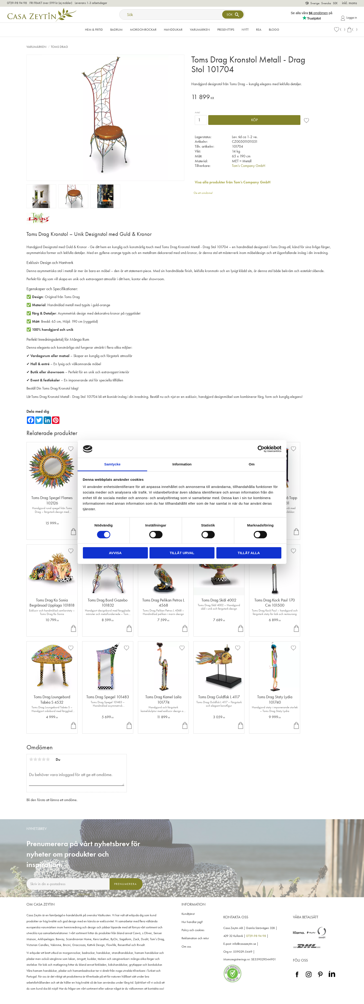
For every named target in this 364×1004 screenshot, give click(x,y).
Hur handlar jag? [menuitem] (192, 922)
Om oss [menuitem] (186, 947)
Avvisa (115, 553)
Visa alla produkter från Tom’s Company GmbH (232, 182)
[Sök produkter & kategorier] (171, 14)
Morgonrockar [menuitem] (143, 29)
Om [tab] (251, 464)
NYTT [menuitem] (245, 29)
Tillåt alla (249, 553)
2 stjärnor (35, 759)
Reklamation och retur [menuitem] (195, 938)
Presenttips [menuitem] (225, 29)
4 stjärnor (44, 759)
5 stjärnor (48, 759)
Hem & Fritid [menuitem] (94, 29)
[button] (339, 29)
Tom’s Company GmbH (248, 165)
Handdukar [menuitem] (173, 29)
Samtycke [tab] (112, 464)
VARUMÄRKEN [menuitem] (200, 29)
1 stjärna (31, 759)
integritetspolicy (85, 894)
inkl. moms (349, 2)
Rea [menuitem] (258, 29)
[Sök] (233, 14)
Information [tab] (182, 464)
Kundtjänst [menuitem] (188, 914)
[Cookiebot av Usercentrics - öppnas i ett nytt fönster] (261, 448)
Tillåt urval (182, 553)
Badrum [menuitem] (116, 29)
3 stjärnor (39, 759)
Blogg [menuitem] (274, 29)
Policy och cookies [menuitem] (193, 930)
